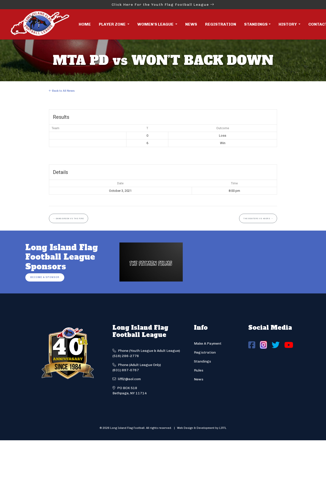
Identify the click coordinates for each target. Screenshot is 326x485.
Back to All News (62, 90)
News (191, 24)
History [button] (288, 24)
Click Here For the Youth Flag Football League (163, 4)
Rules (198, 370)
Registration (220, 24)
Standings (256, 24)
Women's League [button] (155, 24)
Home (85, 24)
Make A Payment (207, 343)
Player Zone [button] (112, 24)
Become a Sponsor (44, 277)
